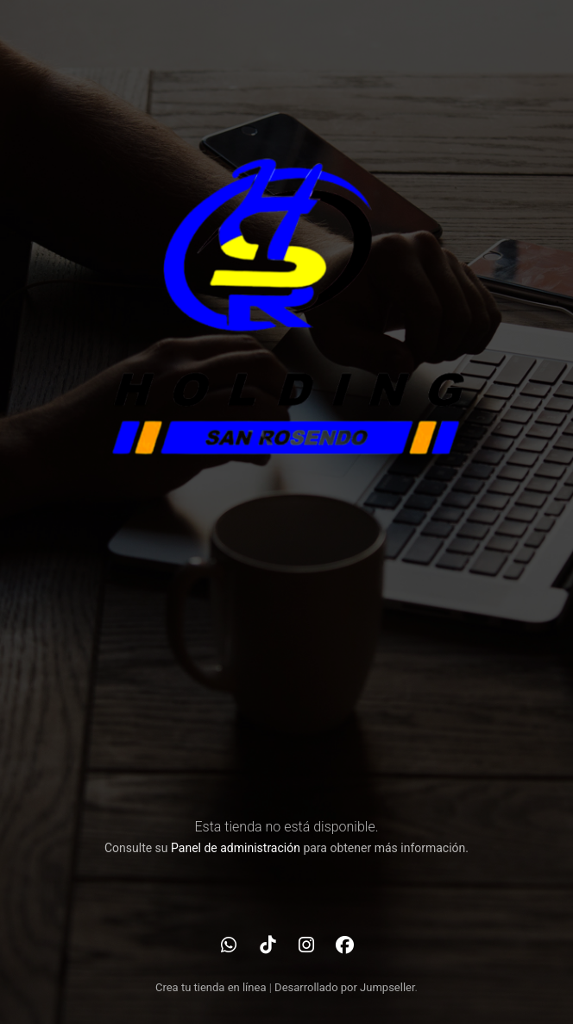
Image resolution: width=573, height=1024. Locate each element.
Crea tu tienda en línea (212, 987)
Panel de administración (235, 848)
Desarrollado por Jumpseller (344, 987)
